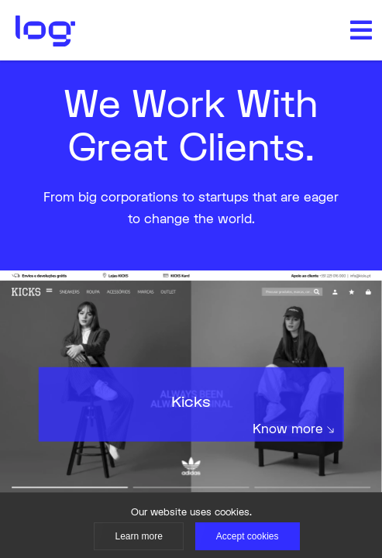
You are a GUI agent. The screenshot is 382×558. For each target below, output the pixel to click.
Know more (293, 428)
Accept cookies (247, 536)
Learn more (138, 536)
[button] (361, 30)
